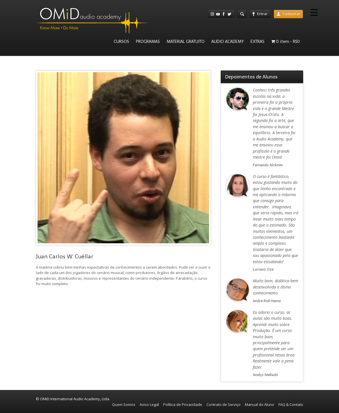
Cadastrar (288, 13)
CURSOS (121, 41)
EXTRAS (257, 41)
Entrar (260, 13)
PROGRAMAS (148, 41)
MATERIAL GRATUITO (185, 41)
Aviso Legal (149, 404)
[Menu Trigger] (314, 12)
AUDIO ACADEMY (227, 41)
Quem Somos (123, 404)
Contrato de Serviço (223, 404)
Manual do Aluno (259, 404)
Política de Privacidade (182, 404)
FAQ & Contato (290, 404)
